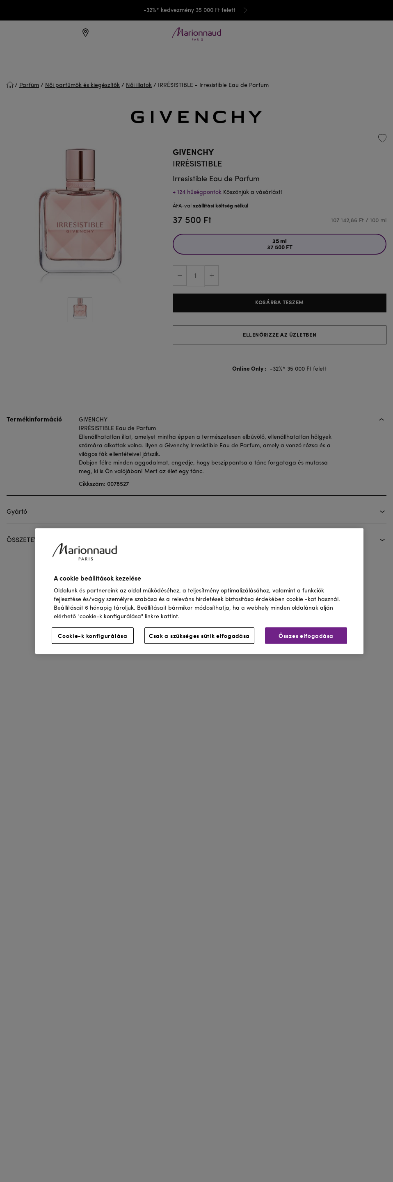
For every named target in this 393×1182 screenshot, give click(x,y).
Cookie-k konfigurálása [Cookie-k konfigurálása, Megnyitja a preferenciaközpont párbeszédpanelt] (92, 635)
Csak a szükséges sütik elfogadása (199, 635)
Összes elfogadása (306, 635)
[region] (199, 591)
